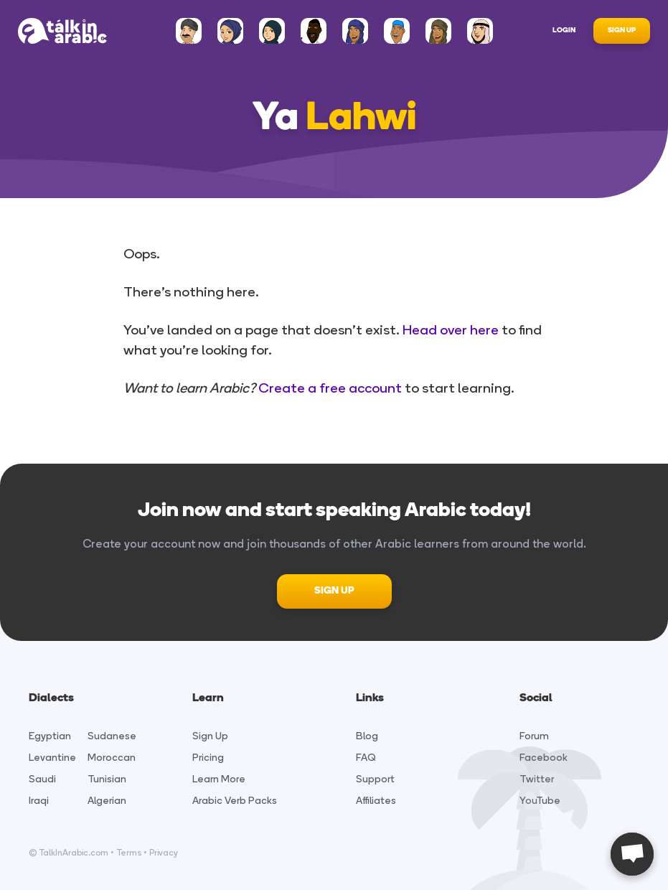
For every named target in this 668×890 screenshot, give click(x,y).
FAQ (366, 757)
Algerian (107, 801)
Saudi (42, 779)
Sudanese (112, 736)
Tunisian (107, 779)
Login (563, 30)
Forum (534, 736)
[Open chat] (632, 854)
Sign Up (622, 30)
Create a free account (330, 388)
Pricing (208, 757)
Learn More (218, 779)
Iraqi (39, 801)
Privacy (163, 853)
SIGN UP (334, 591)
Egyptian (50, 736)
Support (375, 779)
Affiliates (376, 801)
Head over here (451, 330)
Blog (367, 736)
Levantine (52, 757)
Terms (128, 853)
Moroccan (112, 757)
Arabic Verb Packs (234, 801)
